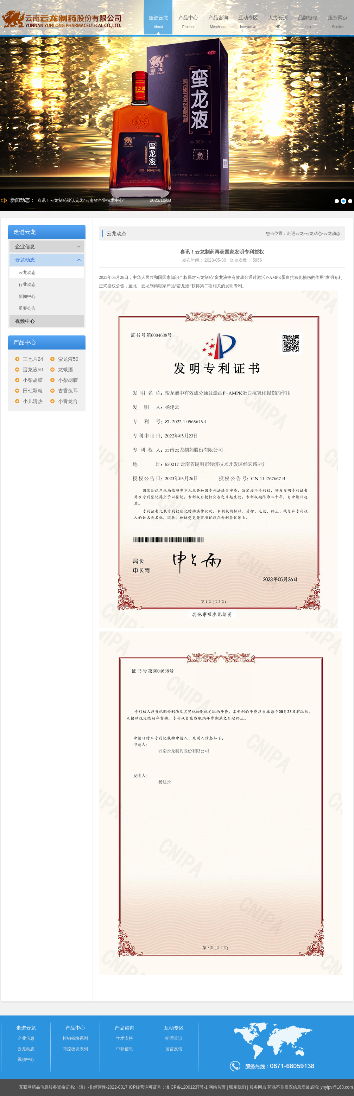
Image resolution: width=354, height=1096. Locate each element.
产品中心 (75, 1028)
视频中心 (25, 321)
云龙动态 (48, 260)
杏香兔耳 (68, 390)
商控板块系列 (75, 1048)
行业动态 (27, 284)
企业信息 (48, 246)
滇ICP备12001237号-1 (186, 1087)
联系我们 (237, 1087)
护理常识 (173, 1038)
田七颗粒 (33, 390)
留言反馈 (173, 1048)
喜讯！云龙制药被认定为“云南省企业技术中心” (81, 200)
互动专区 (174, 1028)
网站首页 (217, 1087)
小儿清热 (33, 401)
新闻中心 (27, 296)
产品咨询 (124, 1028)
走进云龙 (26, 1028)
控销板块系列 (75, 1038)
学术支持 (124, 1038)
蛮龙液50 (68, 359)
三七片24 (33, 359)
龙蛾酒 (65, 369)
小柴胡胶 (33, 380)
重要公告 (27, 308)
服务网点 (257, 1087)
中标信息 (124, 1048)
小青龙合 (68, 401)
